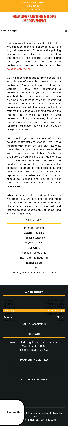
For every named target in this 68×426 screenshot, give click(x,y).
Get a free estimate (33, 9)
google (33, 388)
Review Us (11, 412)
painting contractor (18, 69)
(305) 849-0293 (33, 6)
